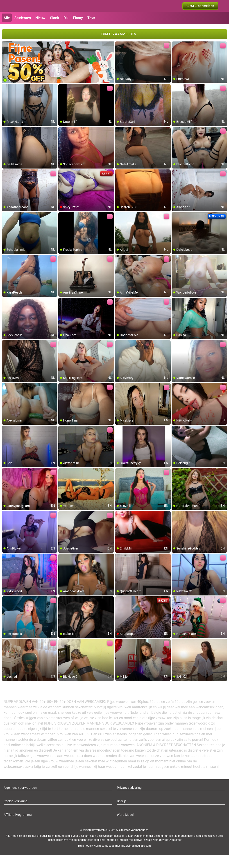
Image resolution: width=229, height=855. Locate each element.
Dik (65, 18)
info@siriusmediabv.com (136, 845)
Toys (91, 18)
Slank (54, 18)
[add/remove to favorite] (119, 45)
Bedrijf (121, 801)
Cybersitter (174, 839)
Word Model (125, 814)
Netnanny (159, 839)
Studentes (22, 18)
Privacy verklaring (129, 787)
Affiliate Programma (18, 814)
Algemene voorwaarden (20, 787)
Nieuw (40, 18)
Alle (7, 18)
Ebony (78, 18)
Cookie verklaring (15, 801)
